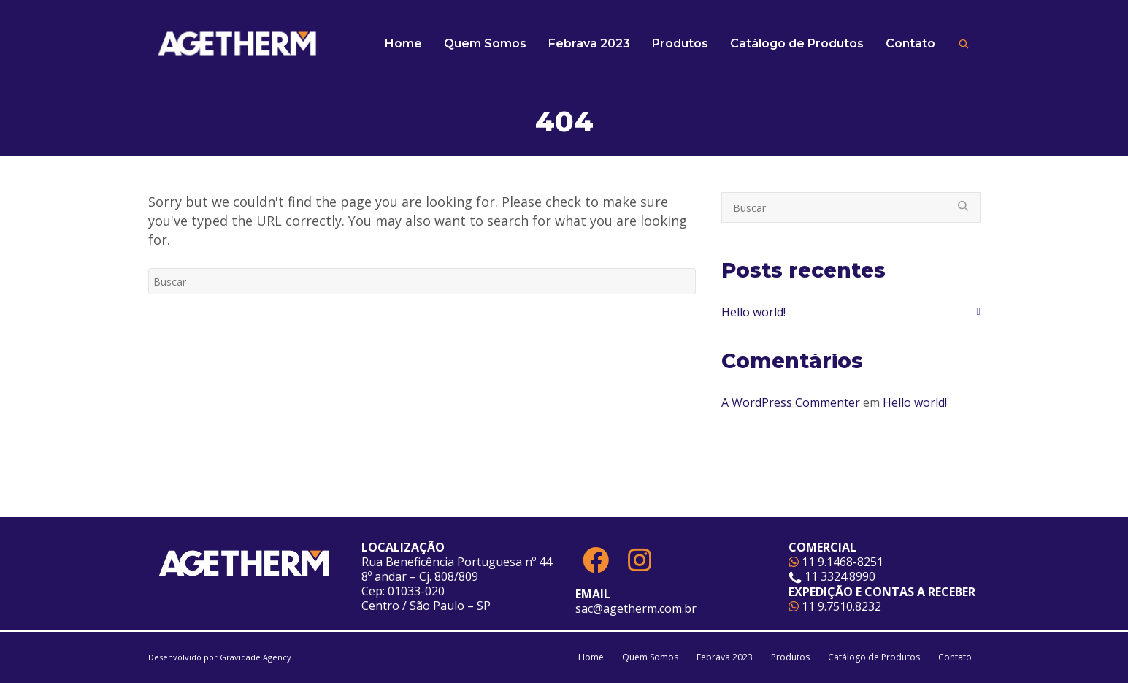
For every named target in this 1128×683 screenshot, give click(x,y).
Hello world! (753, 312)
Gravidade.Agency (255, 657)
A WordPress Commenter (790, 402)
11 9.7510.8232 (835, 606)
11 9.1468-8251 (836, 562)
